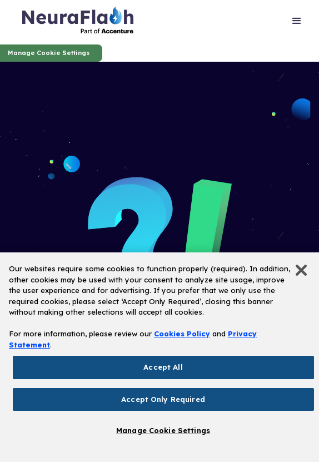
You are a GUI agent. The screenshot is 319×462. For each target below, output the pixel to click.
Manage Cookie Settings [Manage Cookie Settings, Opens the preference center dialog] (163, 430)
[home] (77, 22)
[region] (159, 357)
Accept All (162, 366)
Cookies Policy (182, 333)
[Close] (301, 270)
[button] (296, 22)
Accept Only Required (163, 399)
